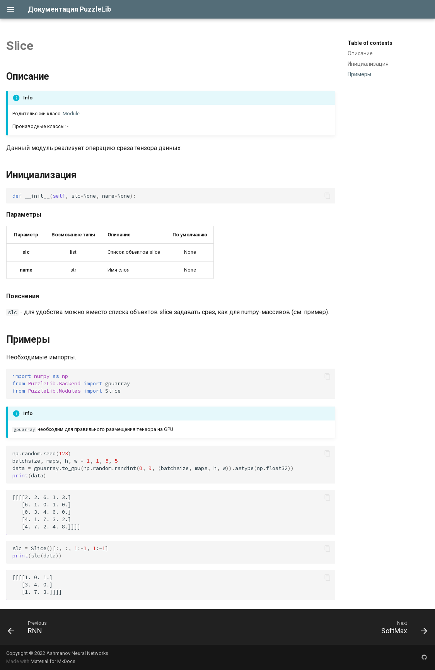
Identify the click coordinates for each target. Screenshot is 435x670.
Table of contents (370, 43)
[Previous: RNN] (27, 627)
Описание (360, 53)
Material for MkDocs (53, 661)
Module (71, 113)
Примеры (359, 74)
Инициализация (368, 64)
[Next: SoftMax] (401, 627)
